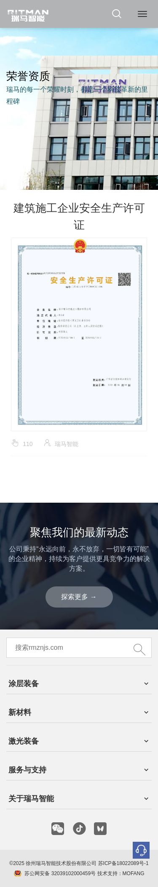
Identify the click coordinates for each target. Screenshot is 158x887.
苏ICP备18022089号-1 (123, 863)
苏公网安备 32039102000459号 (60, 873)
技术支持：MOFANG (120, 873)
